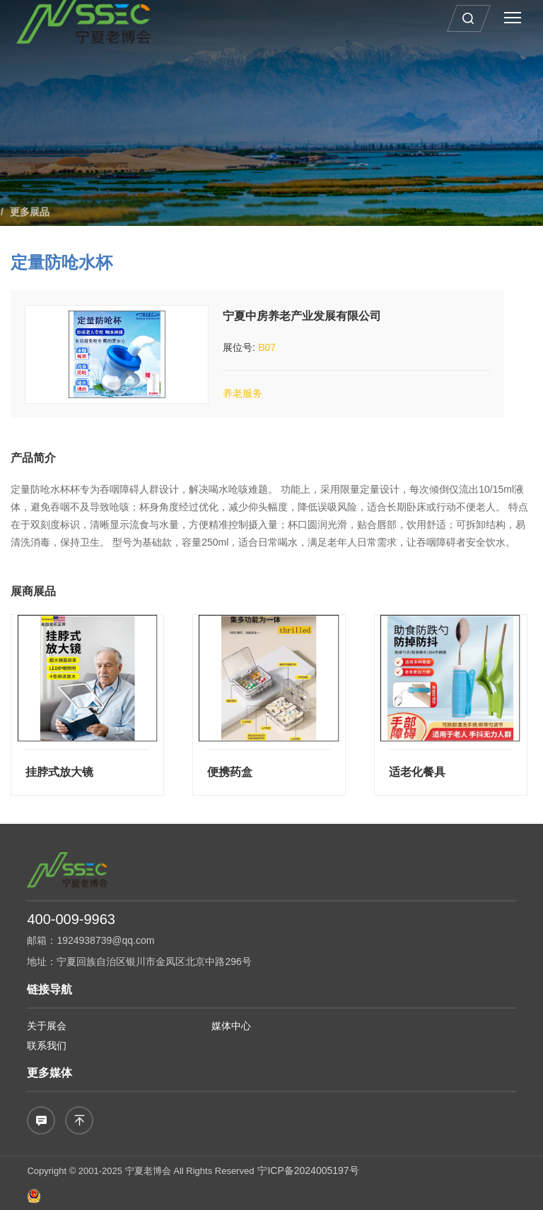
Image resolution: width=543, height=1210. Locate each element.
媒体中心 (231, 1025)
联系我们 (46, 1045)
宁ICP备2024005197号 (307, 1170)
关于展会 (46, 1025)
